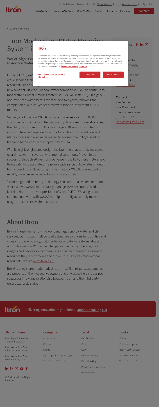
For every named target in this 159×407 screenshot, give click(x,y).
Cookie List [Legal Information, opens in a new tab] (83, 66)
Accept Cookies (113, 74)
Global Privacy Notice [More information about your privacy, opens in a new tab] (70, 66)
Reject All (90, 74)
